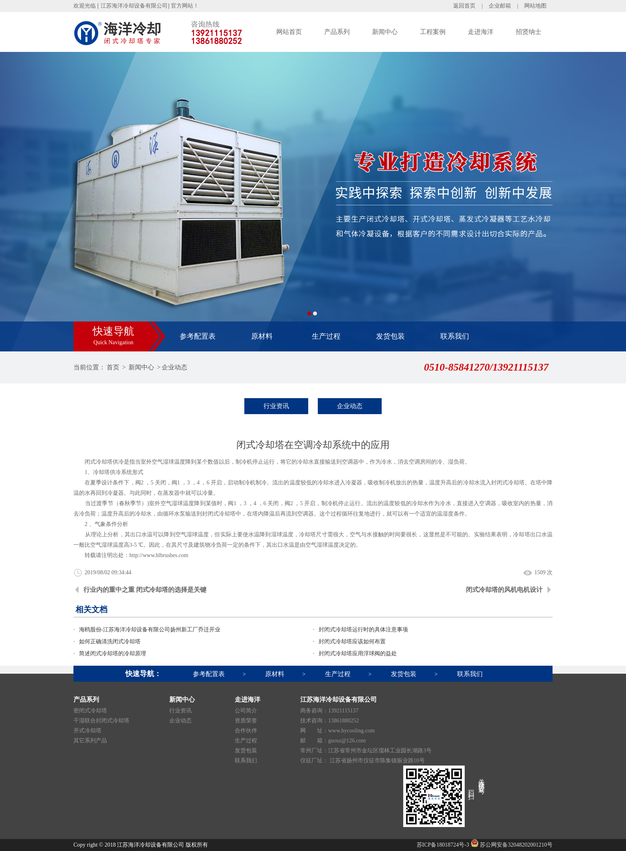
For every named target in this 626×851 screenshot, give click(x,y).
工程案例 (433, 31)
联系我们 (454, 336)
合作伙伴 (246, 731)
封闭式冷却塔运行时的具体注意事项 (363, 630)
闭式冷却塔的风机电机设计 (504, 589)
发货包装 (390, 336)
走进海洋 (480, 31)
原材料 (262, 336)
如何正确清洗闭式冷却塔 (110, 642)
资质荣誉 (246, 721)
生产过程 (326, 336)
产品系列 (337, 31)
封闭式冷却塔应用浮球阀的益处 (358, 654)
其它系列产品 (90, 741)
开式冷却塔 (87, 731)
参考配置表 (198, 336)
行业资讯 (276, 406)
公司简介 (246, 711)
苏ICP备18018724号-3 (443, 845)
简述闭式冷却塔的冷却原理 (112, 654)
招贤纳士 (528, 31)
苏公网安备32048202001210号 (512, 845)
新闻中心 (385, 31)
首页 (113, 367)
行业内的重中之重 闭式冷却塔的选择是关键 (144, 589)
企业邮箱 (500, 6)
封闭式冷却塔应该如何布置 (352, 642)
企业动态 (174, 367)
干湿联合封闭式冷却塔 (101, 721)
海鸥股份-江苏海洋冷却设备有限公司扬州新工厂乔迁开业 (150, 630)
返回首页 (464, 6)
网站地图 (535, 6)
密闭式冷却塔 (90, 711)
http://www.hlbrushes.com (158, 555)
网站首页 (289, 31)
